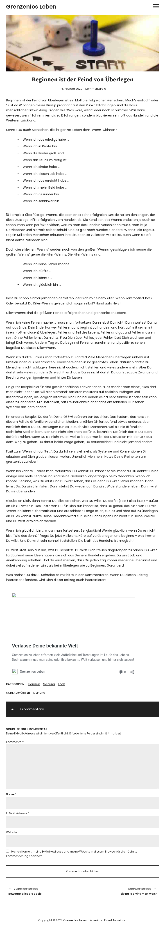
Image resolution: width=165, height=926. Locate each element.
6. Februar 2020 (71, 89)
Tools (61, 684)
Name (11, 794)
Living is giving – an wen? (122, 891)
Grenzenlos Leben (31, 7)
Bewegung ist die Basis (43, 891)
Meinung (49, 684)
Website (11, 832)
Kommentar (15, 742)
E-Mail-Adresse (17, 813)
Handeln (34, 684)
